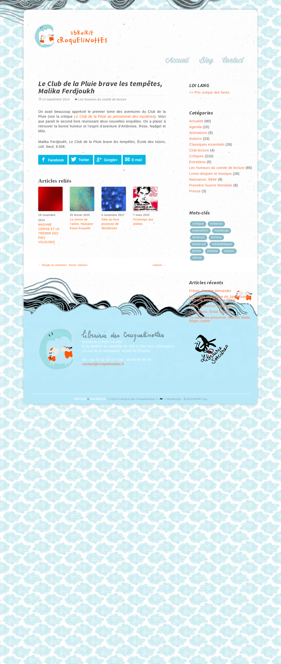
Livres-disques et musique (210, 174)
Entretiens (197, 162)
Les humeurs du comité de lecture (102, 99)
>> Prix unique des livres (209, 92)
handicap (222, 230)
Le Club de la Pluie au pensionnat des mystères (114, 116)
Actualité (196, 121)
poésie (212, 251)
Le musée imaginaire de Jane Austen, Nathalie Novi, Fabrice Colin (220, 298)
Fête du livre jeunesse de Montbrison (110, 224)
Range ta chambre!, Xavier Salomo (62, 265)
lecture (216, 237)
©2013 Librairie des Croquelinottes (132, 399)
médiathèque (222, 244)
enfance (216, 223)
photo (196, 251)
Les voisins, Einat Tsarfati (210, 312)
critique (198, 223)
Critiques (196, 156)
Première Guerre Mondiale (210, 185)
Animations (198, 133)
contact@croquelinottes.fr (103, 364)
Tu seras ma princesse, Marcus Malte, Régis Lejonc (220, 319)
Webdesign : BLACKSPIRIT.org (187, 399)
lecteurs (198, 237)
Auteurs (195, 139)
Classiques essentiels (207, 144)
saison (229, 251)
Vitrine (197, 257)
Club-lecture (199, 150)
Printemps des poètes (143, 222)
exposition (200, 230)
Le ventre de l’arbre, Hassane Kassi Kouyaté (81, 224)
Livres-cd (199, 244)
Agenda (195, 127)
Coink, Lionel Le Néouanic (210, 306)
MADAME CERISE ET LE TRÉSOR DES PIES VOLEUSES (48, 233)
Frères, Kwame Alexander (210, 291)
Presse (195, 191)
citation (159, 265)
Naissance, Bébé (203, 179)
